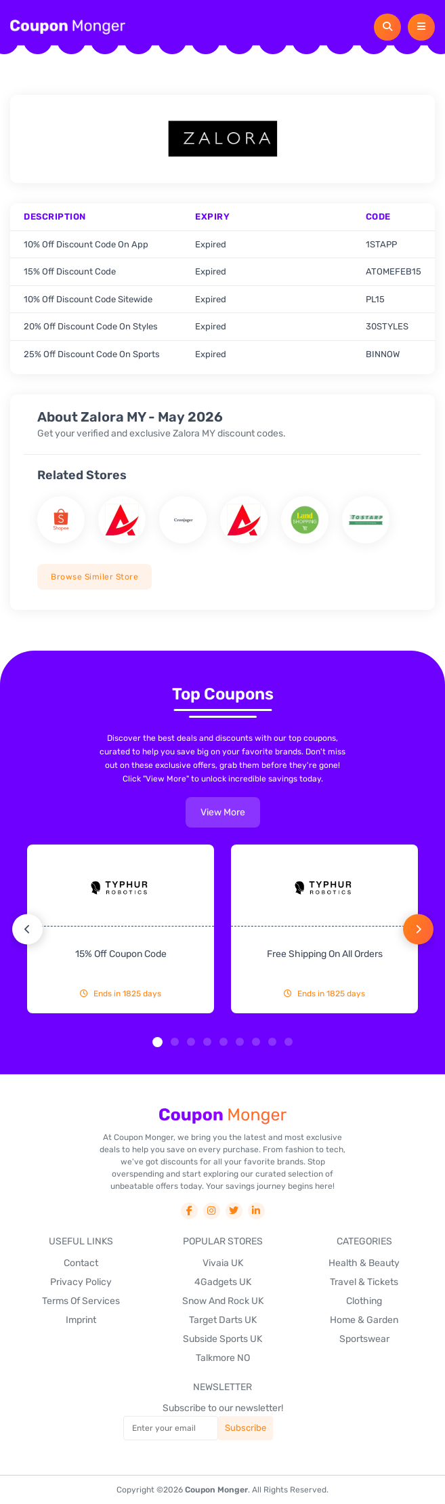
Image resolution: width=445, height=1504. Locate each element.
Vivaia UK (223, 1263)
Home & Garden (364, 1320)
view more (222, 812)
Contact (81, 1263)
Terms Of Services (81, 1301)
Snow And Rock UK (222, 1301)
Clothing (364, 1301)
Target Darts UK (223, 1320)
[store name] (61, 520)
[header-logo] (67, 27)
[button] (157, 1042)
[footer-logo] (223, 1116)
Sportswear (364, 1339)
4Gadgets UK (222, 1282)
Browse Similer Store (94, 577)
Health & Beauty (364, 1263)
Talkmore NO (223, 1358)
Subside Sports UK (222, 1339)
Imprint (81, 1320)
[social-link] (189, 1210)
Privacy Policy (81, 1282)
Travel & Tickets (364, 1282)
